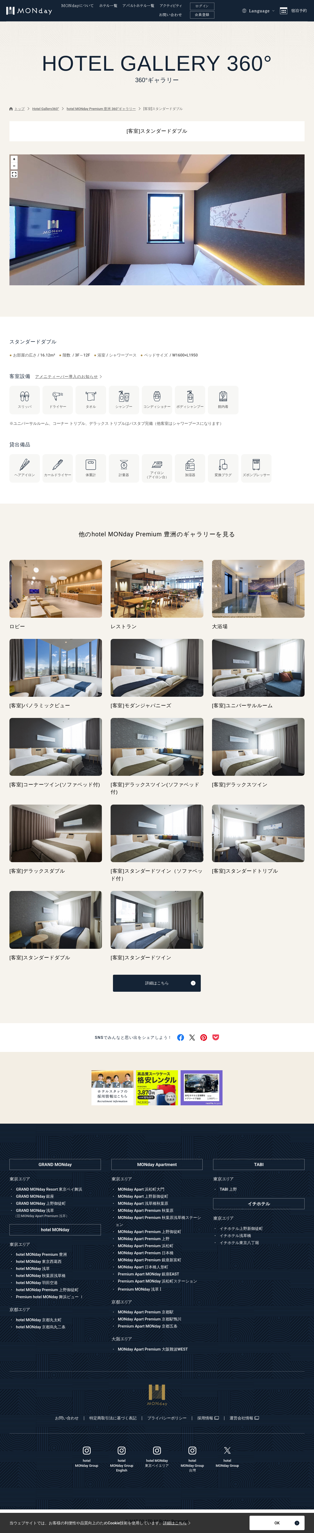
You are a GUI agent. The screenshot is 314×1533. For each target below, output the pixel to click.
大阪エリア (121, 1339)
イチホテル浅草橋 (235, 1235)
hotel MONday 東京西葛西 (39, 1261)
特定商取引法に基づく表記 (113, 1418)
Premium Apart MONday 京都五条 (147, 1326)
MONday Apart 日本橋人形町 (143, 1267)
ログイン (202, 6)
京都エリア (121, 1302)
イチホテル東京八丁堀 (239, 1242)
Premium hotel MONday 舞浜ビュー (50, 1297)
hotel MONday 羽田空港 (37, 1282)
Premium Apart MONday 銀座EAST (148, 1274)
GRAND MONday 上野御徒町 (41, 1203)
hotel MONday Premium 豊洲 (41, 1254)
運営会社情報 (244, 1418)
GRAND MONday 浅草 (57, 1213)
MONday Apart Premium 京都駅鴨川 (149, 1319)
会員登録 (202, 14)
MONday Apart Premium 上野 (144, 1238)
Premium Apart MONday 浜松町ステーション (157, 1281)
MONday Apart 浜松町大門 (141, 1189)
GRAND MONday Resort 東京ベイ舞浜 (49, 1189)
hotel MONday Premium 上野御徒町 (47, 1289)
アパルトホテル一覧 (138, 6)
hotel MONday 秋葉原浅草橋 (41, 1275)
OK (286, 1523)
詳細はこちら (170, 983)
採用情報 (208, 1418)
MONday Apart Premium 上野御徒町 (149, 1231)
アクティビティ (171, 6)
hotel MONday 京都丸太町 (39, 1320)
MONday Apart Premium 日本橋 (146, 1253)
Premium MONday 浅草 (139, 1289)
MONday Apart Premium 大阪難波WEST (153, 1349)
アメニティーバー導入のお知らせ (68, 376)
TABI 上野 (228, 1189)
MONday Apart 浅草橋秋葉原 (143, 1203)
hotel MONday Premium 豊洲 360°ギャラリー (101, 109)
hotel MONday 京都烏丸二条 (41, 1327)
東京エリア (121, 1179)
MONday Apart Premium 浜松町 (146, 1246)
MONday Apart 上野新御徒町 (143, 1196)
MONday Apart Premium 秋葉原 (146, 1210)
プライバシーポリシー (167, 1418)
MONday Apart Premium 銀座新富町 (149, 1260)
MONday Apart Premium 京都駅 (146, 1312)
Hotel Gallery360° (45, 109)
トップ (17, 109)
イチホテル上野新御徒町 (241, 1228)
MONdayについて (77, 6)
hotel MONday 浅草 (33, 1268)
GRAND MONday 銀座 (35, 1196)
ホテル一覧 (108, 6)
